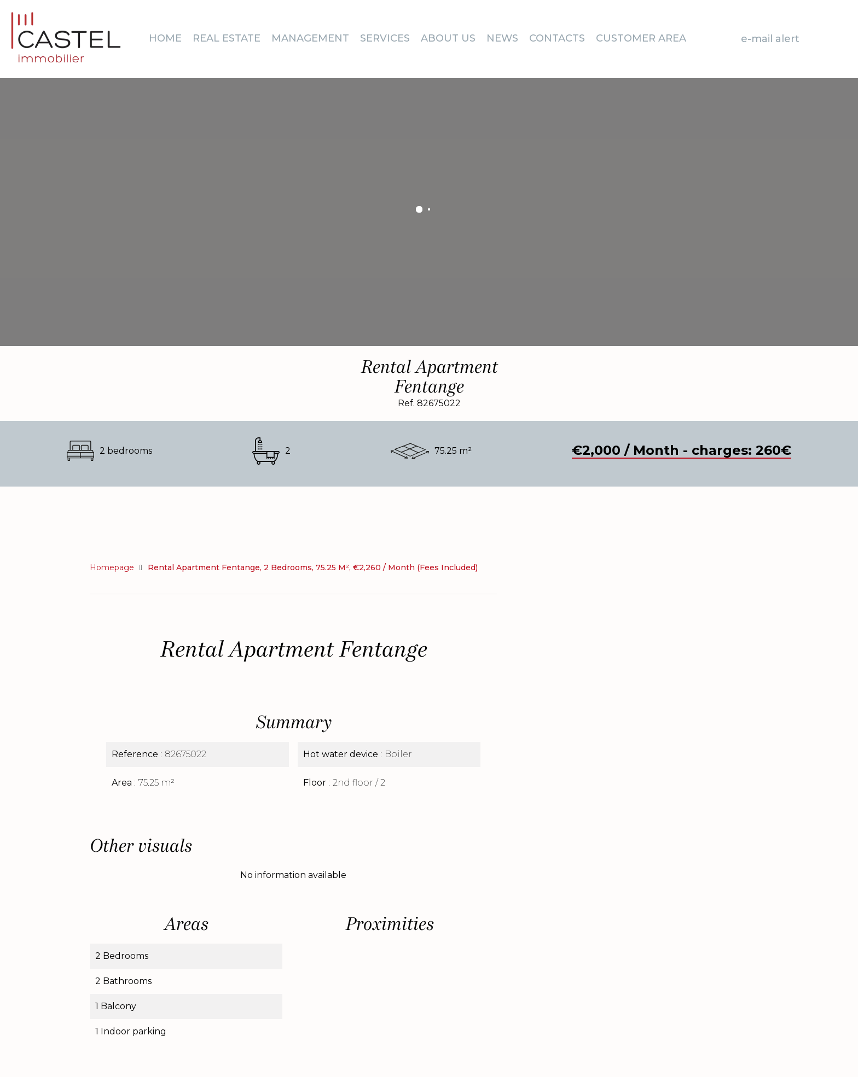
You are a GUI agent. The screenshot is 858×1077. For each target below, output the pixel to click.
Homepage (112, 567)
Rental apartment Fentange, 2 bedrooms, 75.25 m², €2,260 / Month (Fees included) (313, 567)
